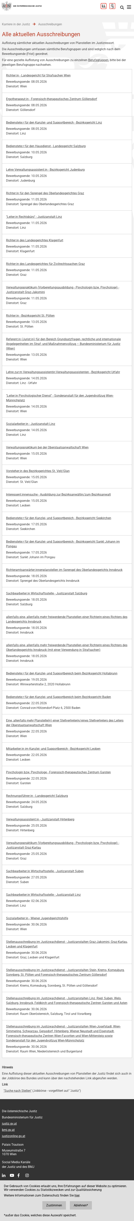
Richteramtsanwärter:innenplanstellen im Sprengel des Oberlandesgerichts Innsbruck (64, 570)
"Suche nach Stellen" (18, 1091)
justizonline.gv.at (13, 1136)
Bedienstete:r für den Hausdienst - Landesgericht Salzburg (46, 146)
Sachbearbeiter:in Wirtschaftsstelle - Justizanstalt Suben (45, 871)
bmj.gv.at (8, 1130)
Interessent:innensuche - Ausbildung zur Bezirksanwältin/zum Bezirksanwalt (58, 494)
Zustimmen (54, 1205)
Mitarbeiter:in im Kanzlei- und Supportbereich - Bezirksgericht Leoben (53, 749)
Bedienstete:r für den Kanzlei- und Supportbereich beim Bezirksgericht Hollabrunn (61, 673)
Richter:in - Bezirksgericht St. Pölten (30, 315)
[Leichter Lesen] (105, 8)
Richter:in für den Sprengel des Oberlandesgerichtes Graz (45, 193)
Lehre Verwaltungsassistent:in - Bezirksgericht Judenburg (45, 169)
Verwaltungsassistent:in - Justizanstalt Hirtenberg (40, 819)
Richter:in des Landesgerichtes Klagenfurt (34, 240)
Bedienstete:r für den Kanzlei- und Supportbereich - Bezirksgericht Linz (54, 122)
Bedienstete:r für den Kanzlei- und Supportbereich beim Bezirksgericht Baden (58, 697)
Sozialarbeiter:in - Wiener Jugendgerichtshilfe (37, 918)
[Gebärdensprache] (113, 8)
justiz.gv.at (9, 1123)
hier (77, 1195)
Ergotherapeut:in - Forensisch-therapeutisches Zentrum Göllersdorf (51, 99)
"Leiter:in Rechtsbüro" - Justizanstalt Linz (34, 217)
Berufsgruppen (98, 60)
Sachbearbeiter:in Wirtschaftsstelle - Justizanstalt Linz (43, 895)
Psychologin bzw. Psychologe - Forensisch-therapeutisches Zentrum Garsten (58, 772)
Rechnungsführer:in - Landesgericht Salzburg (37, 796)
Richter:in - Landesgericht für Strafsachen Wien (38, 75)
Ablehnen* (81, 1205)
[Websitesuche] (122, 8)
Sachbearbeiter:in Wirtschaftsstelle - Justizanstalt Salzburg (46, 593)
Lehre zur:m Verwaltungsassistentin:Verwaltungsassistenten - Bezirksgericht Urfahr (63, 372)
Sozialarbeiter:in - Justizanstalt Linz (30, 424)
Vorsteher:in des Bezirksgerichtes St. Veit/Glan (38, 471)
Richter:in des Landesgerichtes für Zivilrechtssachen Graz (45, 264)
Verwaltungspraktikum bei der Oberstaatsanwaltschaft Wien (47, 447)
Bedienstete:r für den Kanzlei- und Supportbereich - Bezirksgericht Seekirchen (58, 518)
